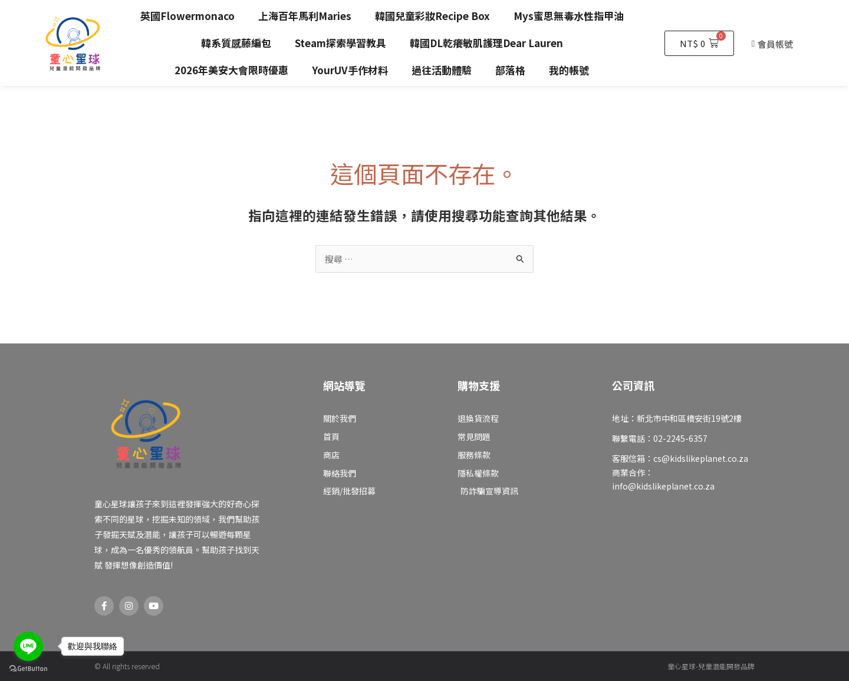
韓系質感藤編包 (236, 42)
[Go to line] (28, 646)
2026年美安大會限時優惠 (231, 69)
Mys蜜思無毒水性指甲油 (569, 15)
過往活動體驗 (442, 69)
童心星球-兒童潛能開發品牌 (711, 666)
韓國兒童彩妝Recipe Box (432, 15)
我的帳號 (569, 69)
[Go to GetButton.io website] (28, 669)
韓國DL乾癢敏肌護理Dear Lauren (486, 42)
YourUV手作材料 (350, 69)
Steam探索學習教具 (340, 42)
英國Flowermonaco (187, 15)
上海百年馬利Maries (304, 15)
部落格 (510, 69)
